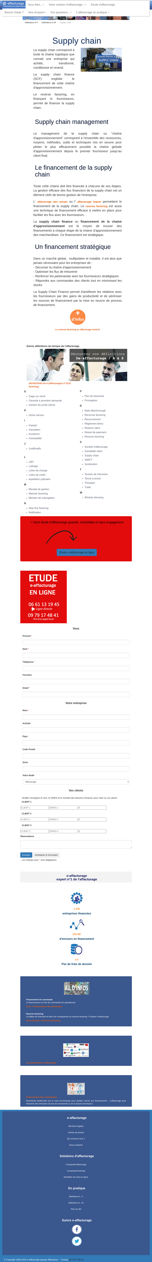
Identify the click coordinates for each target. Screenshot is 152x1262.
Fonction (27, 675)
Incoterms (34, 434)
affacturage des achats (53, 201)
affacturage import (90, 201)
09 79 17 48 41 (76, 1259)
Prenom (27, 636)
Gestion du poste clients (42, 405)
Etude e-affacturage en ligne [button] (76, 552)
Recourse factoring (95, 415)
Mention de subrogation (42, 498)
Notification (35, 512)
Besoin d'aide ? (14, 12)
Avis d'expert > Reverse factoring (43, 1020)
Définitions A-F (31, 22)
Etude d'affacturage (104, 4)
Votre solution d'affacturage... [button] (67, 4)
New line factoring (38, 508)
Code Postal (29, 749)
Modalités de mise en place (76, 1177)
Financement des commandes (41, 1097)
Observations (27, 836)
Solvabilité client (93, 451)
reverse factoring (97, 206)
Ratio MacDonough (95, 410)
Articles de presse (76, 1132)
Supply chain (92, 455)
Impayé (33, 425)
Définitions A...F (76, 1196)
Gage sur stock (37, 396)
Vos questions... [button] (61, 12)
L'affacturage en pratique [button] (92, 12)
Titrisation (90, 483)
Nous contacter (76, 1145)
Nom (25, 649)
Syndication (91, 464)
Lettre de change (38, 470)
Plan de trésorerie (94, 396)
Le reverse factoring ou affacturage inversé (77, 329)
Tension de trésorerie (96, 474)
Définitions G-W (49, 22)
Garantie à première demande (45, 400)
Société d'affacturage (96, 447)
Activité (27, 723)
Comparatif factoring (76, 1171)
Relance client (92, 428)
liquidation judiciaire (40, 479)
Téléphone (28, 662)
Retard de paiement (95, 432)
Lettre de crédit (37, 475)
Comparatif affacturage (76, 1164)
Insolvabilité (35, 438)
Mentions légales (76, 1126)
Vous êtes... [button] (36, 4)
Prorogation (91, 400)
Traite (88, 487)
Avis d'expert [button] (37, 12)
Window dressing (94, 497)
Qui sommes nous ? (76, 1138)
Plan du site (76, 1209)
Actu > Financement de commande (44, 1006)
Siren (25, 762)
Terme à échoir (93, 478)
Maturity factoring (38, 493)
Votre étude (28, 775)
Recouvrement (93, 419)
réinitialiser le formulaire (46, 855)
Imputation (34, 429)
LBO (31, 462)
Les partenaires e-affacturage (41, 1063)
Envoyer (26, 855)
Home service (36, 415)
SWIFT (88, 460)
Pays (25, 736)
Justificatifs (35, 448)
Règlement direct (94, 423)
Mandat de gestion (39, 489)
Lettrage (33, 466)
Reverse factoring (94, 436)
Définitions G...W (76, 1203)
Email (25, 688)
